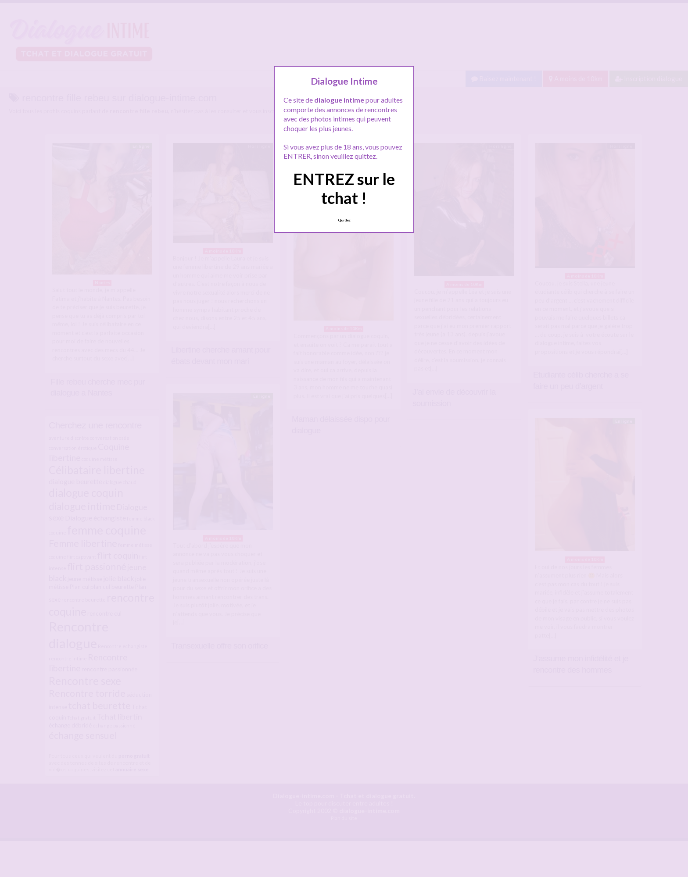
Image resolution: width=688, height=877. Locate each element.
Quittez (344, 220)
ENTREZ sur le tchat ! (344, 188)
